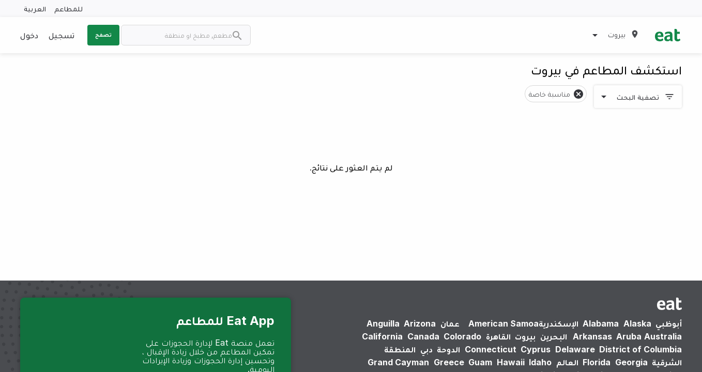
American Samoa (503, 323)
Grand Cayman (398, 362)
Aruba (629, 336)
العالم (567, 362)
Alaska (637, 323)
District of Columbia (640, 349)
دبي (426, 349)
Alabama (601, 323)
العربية (35, 8)
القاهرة (498, 336)
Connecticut (490, 349)
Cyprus (536, 349)
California (382, 336)
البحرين (553, 336)
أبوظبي (668, 323)
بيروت (525, 336)
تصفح (103, 34)
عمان (450, 323)
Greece (449, 362)
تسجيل (61, 35)
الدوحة (448, 349)
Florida (597, 362)
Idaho (540, 362)
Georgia (631, 362)
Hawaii (511, 362)
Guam (480, 362)
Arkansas (592, 336)
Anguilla (383, 323)
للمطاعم (68, 8)
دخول (29, 35)
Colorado (462, 336)
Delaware (575, 349)
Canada (423, 336)
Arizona (420, 323)
